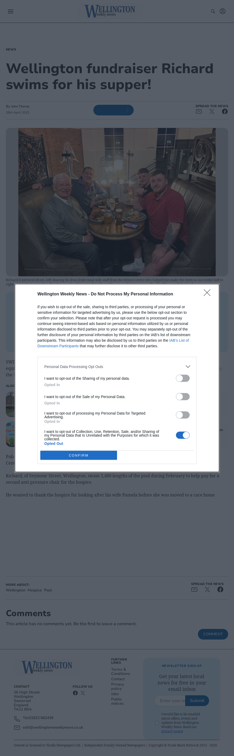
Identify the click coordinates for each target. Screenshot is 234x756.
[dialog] (117, 378)
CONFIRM (79, 455)
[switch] (183, 378)
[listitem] (117, 366)
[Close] (209, 294)
